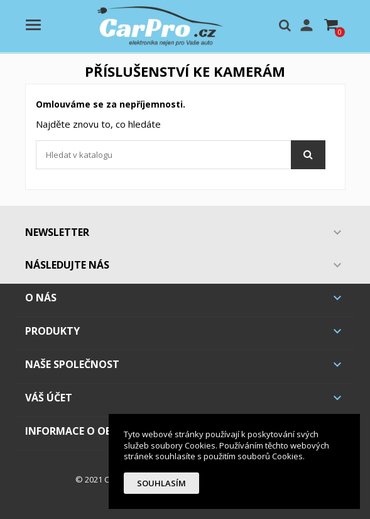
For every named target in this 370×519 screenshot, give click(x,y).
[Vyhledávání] (180, 154)
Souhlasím (161, 483)
